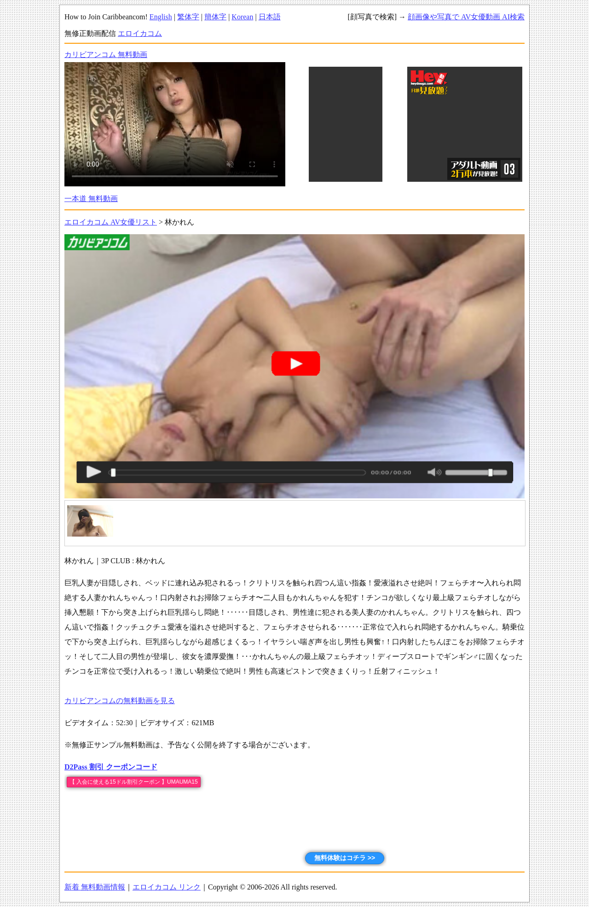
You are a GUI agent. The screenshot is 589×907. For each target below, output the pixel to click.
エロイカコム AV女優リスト (110, 222)
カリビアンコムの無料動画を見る (119, 701)
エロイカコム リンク (167, 887)
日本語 (270, 17)
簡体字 (215, 17)
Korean (242, 17)
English (161, 17)
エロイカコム (140, 33)
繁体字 (188, 17)
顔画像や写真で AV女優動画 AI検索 (466, 17)
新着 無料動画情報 (94, 887)
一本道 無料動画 (91, 198)
